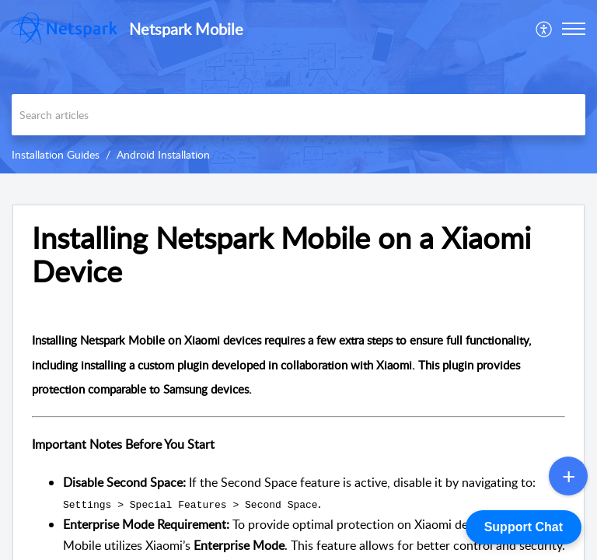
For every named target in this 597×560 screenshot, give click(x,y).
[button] (544, 29)
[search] (298, 114)
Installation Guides (56, 154)
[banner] (298, 86)
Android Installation (163, 154)
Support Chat (523, 527)
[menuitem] (544, 29)
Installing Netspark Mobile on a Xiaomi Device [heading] (281, 255)
